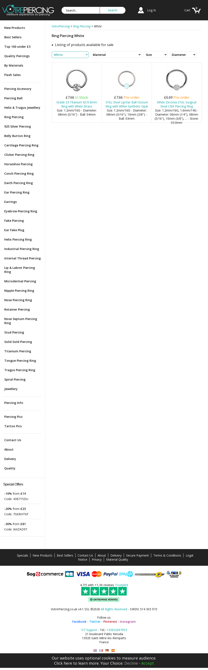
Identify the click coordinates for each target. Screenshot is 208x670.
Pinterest (110, 621)
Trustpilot (121, 585)
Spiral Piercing (15, 379)
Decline (131, 663)
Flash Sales (12, 75)
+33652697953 (116, 630)
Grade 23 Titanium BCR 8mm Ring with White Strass (76, 104)
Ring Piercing (14, 117)
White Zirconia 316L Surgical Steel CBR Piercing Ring (176, 104)
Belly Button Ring (17, 136)
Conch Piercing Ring (19, 173)
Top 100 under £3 (17, 47)
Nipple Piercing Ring (19, 291)
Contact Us (12, 440)
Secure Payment (137, 555)
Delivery (10, 459)
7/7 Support (89, 630)
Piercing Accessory (18, 89)
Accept (147, 663)
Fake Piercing (14, 221)
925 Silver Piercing (17, 126)
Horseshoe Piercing (18, 164)
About (9, 449)
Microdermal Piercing (20, 281)
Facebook (79, 621)
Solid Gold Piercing (18, 342)
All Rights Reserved (114, 609)
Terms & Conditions (167, 555)
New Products (14, 28)
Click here (63, 663)
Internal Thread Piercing (22, 258)
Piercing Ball (13, 98)
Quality (9, 468)
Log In (151, 10)
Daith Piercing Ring (18, 183)
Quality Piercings (17, 56)
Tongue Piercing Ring (20, 361)
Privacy (97, 559)
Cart (187, 10)
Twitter (95, 621)
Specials (22, 555)
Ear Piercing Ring (16, 192)
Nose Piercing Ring (18, 300)
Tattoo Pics (13, 426)
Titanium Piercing (17, 351)
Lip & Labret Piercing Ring (19, 270)
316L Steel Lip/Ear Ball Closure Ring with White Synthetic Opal (127, 104)
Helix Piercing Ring (18, 239)
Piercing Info (13, 403)
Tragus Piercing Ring (19, 370)
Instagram (128, 621)
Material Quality (117, 559)
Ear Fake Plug (14, 230)
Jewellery (11, 389)
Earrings (10, 202)
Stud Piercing (14, 332)
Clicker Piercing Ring (19, 155)
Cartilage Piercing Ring (21, 145)
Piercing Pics (13, 417)
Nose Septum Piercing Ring (20, 321)
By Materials (13, 65)
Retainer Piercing (17, 309)
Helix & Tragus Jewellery (22, 108)
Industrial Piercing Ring (21, 249)
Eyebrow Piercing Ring (20, 211)
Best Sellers (12, 37)
